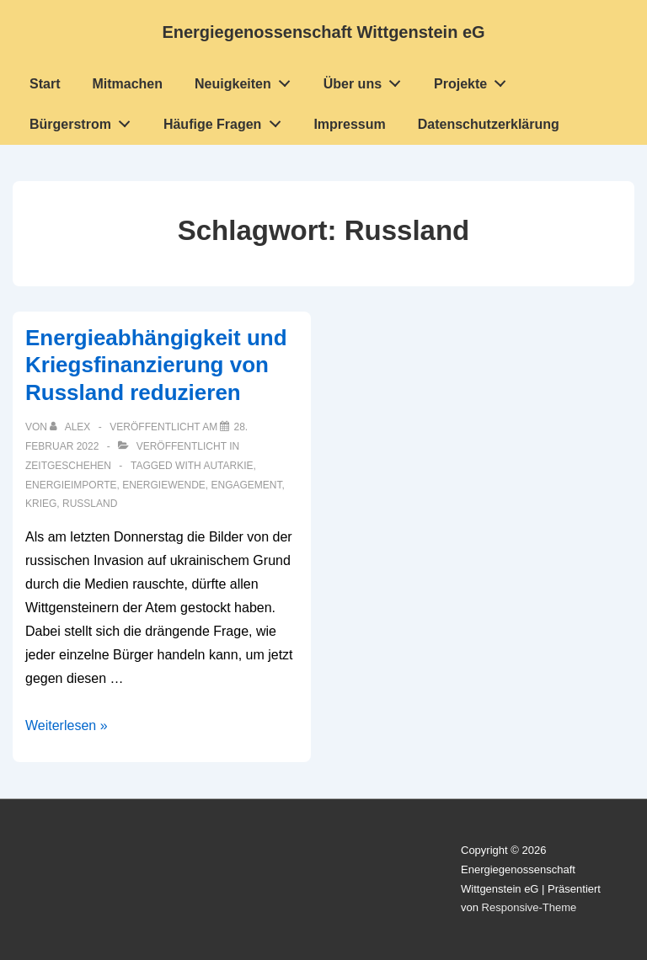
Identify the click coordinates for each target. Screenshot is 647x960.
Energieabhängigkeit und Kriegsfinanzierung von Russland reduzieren (156, 365)
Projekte (475, 80)
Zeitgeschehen (68, 466)
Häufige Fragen (226, 120)
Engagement (246, 485)
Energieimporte (70, 485)
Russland (89, 503)
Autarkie (228, 466)
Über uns (367, 80)
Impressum (349, 124)
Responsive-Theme (529, 907)
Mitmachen (127, 84)
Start (44, 84)
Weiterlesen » (66, 725)
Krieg (40, 503)
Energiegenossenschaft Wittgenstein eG (323, 32)
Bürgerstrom (84, 120)
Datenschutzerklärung (488, 124)
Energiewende (164, 485)
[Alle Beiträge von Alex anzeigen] (71, 427)
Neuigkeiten (247, 80)
